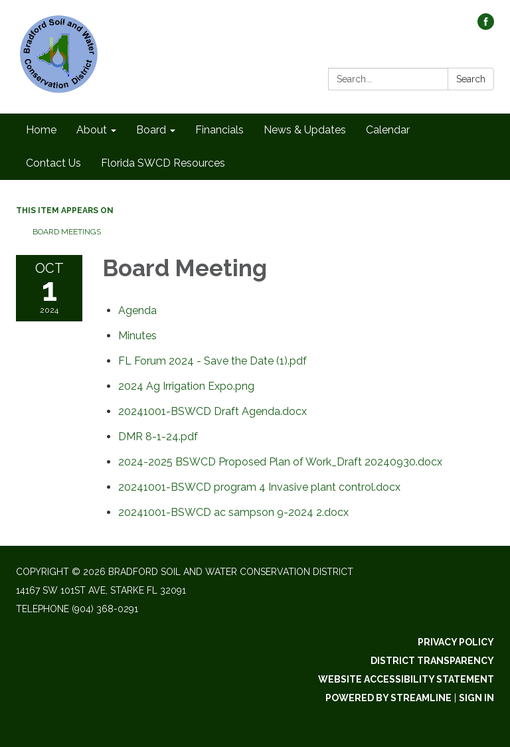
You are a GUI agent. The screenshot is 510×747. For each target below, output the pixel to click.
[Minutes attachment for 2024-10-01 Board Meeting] (137, 335)
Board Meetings (67, 231)
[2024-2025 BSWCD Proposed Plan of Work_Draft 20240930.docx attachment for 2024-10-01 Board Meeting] (280, 462)
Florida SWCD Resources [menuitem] (163, 163)
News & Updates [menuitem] (305, 130)
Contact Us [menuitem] (53, 163)
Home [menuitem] (41, 130)
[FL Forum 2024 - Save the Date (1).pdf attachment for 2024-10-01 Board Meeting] (212, 361)
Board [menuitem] (151, 130)
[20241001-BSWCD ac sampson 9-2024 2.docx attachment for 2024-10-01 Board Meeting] (233, 512)
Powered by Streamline (388, 698)
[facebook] (485, 26)
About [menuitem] (91, 130)
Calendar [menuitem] (388, 130)
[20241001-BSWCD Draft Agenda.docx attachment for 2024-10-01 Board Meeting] (212, 411)
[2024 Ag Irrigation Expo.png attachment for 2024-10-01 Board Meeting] (186, 386)
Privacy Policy (456, 642)
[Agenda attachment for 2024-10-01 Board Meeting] (137, 310)
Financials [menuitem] (219, 130)
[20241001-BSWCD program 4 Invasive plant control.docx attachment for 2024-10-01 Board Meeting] (259, 487)
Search (470, 79)
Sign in (476, 698)
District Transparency (432, 660)
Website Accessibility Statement (406, 679)
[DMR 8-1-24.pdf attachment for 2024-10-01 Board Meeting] (158, 436)
